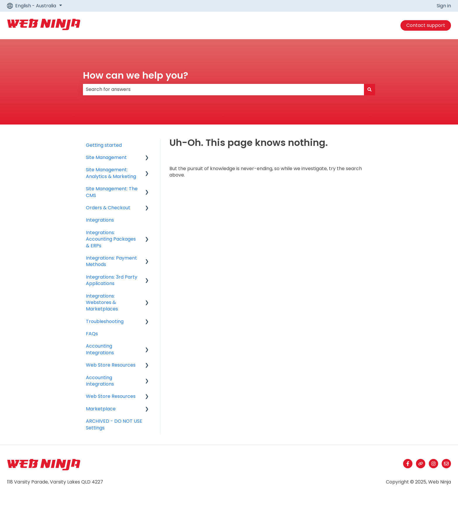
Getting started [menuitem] (104, 145)
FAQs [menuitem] (92, 333)
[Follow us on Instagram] (433, 463)
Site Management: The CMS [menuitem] (112, 191)
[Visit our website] (420, 463)
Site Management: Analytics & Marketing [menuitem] (111, 172)
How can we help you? (135, 75)
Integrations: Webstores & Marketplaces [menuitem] (102, 302)
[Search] (369, 89)
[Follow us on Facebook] (407, 463)
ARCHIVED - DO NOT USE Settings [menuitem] (114, 424)
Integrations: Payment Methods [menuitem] (111, 261)
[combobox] (223, 89)
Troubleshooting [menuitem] (105, 321)
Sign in (444, 6)
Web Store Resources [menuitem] (111, 365)
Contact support (425, 25)
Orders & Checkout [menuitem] (108, 207)
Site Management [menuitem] (106, 157)
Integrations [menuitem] (100, 220)
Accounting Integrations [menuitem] (100, 349)
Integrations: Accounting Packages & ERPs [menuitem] (111, 239)
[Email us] (446, 463)
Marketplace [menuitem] (101, 408)
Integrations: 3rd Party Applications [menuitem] (111, 280)
